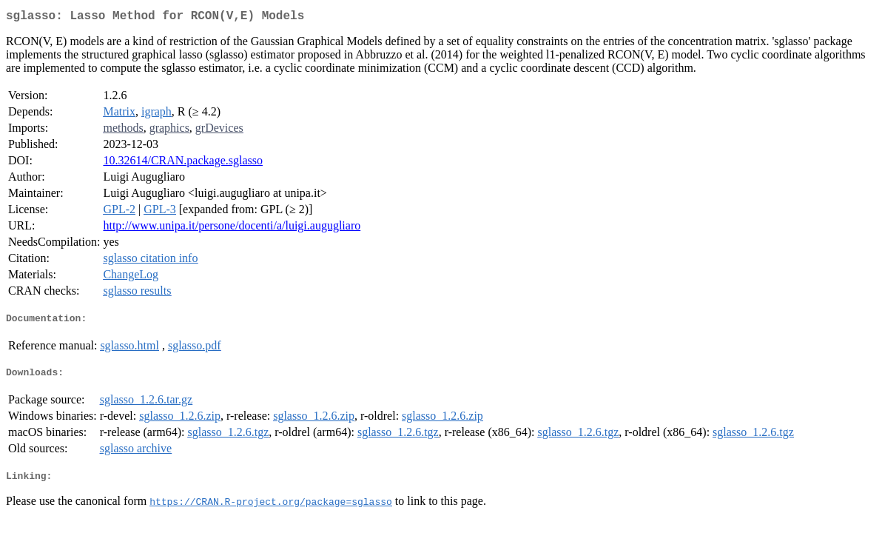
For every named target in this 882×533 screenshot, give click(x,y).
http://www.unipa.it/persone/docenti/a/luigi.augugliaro (231, 228)
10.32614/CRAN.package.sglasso (183, 163)
